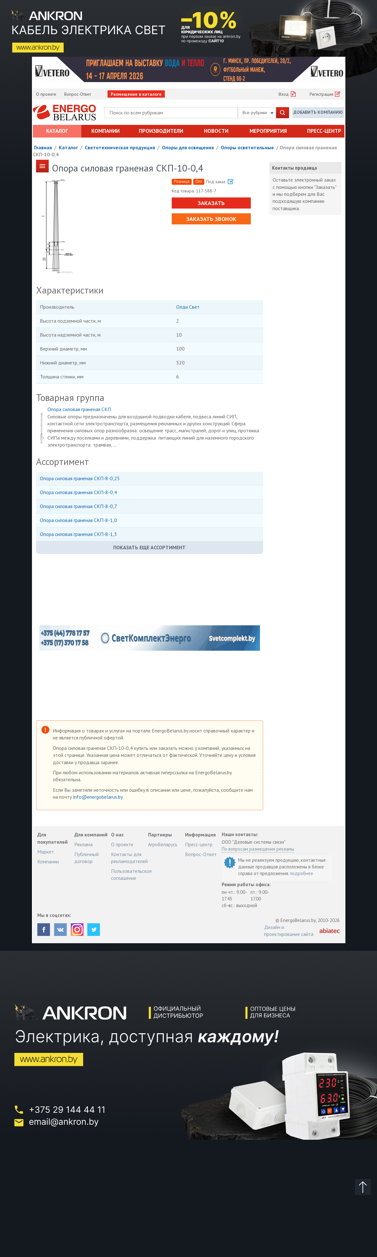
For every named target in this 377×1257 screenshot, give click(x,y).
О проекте (46, 94)
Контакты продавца (294, 168)
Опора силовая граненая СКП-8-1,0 (78, 520)
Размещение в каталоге (136, 94)
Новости (216, 130)
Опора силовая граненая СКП (79, 409)
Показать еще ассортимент (149, 547)
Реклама (83, 844)
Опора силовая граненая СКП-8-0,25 (80, 478)
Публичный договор (86, 857)
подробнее (301, 873)
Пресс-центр (324, 130)
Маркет (45, 851)
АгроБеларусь (162, 844)
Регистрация (321, 94)
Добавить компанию (318, 112)
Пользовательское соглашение (131, 874)
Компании (105, 130)
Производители (161, 130)
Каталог (57, 130)
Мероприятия (268, 130)
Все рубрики (258, 112)
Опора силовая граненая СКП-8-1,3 (78, 534)
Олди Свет (188, 307)
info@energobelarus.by (98, 797)
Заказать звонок (211, 218)
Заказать (211, 203)
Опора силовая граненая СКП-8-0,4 (78, 492)
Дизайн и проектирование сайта (288, 930)
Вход (284, 94)
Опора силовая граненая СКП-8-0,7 (78, 506)
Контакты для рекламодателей (129, 857)
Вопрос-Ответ (77, 94)
